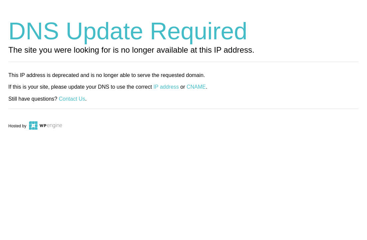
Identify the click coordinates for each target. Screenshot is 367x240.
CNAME (196, 87)
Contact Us (72, 99)
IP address (166, 87)
